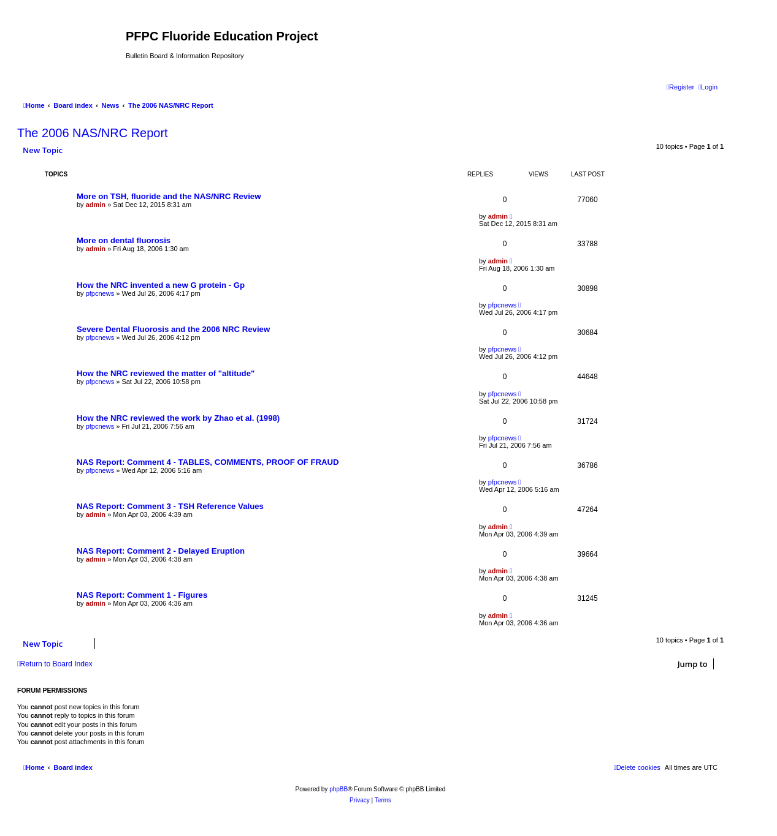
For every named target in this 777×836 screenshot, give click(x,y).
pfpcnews (100, 293)
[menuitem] (708, 87)
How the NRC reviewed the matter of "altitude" (166, 373)
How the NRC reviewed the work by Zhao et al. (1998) (178, 418)
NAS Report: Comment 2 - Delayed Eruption (161, 550)
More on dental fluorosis (123, 240)
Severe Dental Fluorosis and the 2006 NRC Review (173, 329)
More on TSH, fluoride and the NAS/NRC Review (169, 196)
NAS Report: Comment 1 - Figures (142, 595)
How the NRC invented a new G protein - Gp (161, 285)
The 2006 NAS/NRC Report (92, 133)
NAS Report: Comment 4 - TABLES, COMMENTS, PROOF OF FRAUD (208, 462)
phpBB (338, 789)
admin (95, 204)
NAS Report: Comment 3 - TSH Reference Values (170, 506)
